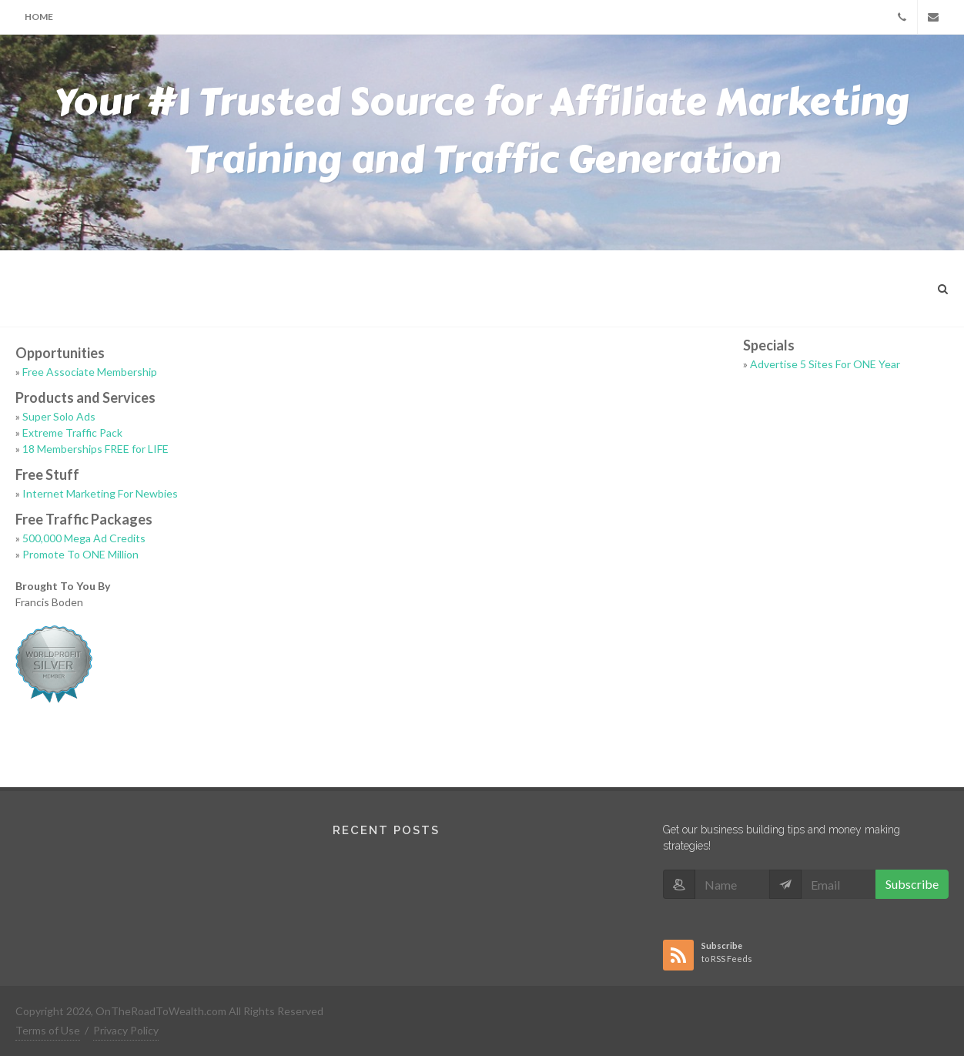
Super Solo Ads (58, 416)
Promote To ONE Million (80, 554)
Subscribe (912, 884)
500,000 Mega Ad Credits (84, 538)
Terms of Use (47, 1030)
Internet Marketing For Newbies (100, 493)
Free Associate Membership (89, 371)
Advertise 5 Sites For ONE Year (825, 363)
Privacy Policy (126, 1030)
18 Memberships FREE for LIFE (95, 448)
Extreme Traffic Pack (72, 432)
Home (39, 16)
